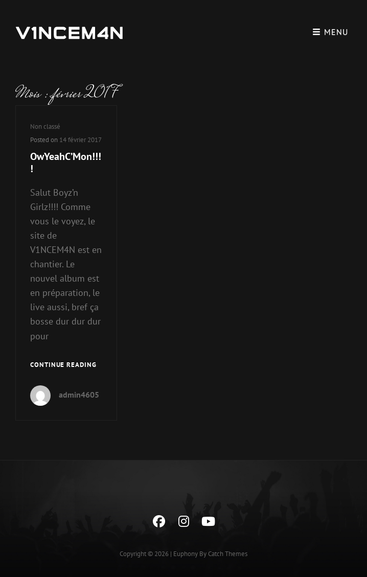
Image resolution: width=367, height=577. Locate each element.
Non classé (45, 126)
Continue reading (63, 364)
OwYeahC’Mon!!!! (65, 162)
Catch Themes (227, 553)
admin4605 (79, 394)
